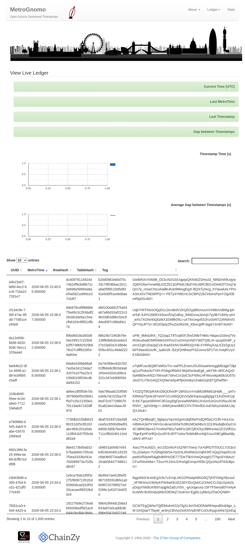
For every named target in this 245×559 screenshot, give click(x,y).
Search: (208, 262)
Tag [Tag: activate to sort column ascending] (143, 271)
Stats (231, 11)
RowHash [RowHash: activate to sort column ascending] (63, 271)
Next (231, 520)
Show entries (22, 261)
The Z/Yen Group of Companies (176, 538)
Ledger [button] (213, 11)
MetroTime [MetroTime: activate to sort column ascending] (37, 271)
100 (217, 520)
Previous (142, 520)
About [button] (194, 11)
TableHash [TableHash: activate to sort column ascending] (105, 271)
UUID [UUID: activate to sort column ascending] (15, 271)
